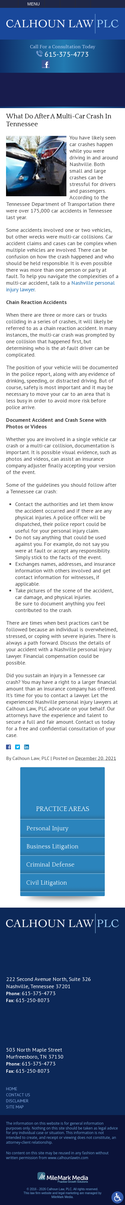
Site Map (15, 1107)
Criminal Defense (50, 864)
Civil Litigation (46, 883)
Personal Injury (47, 828)
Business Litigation (52, 846)
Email (67, 4)
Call (52, 4)
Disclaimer (17, 1101)
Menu (33, 4)
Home (11, 1088)
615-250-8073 (33, 1000)
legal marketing (68, 1193)
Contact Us (18, 1095)
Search (83, 4)
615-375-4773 (62, 54)
